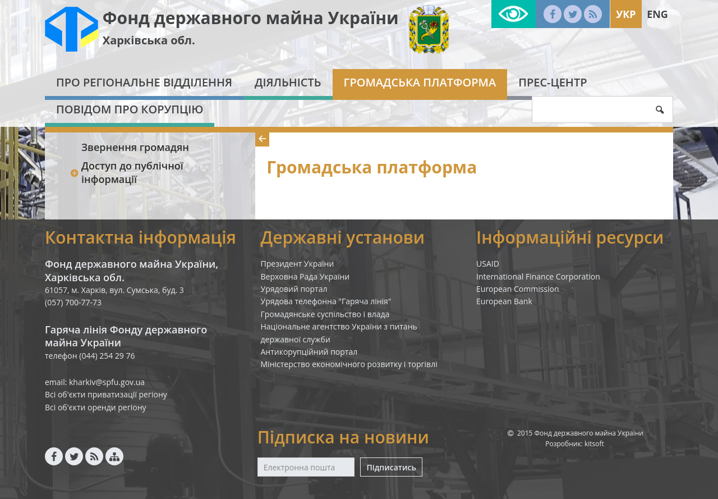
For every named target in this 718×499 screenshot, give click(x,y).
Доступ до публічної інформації (126, 172)
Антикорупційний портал (309, 351)
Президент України (297, 263)
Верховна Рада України (305, 276)
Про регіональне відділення (144, 82)
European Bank (504, 301)
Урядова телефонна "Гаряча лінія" (326, 301)
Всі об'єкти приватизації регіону (106, 394)
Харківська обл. (149, 40)
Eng (657, 14)
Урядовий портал (294, 288)
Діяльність (288, 82)
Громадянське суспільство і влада (325, 314)
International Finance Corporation (538, 276)
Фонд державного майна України (251, 17)
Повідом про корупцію (129, 109)
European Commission (517, 288)
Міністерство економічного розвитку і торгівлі (349, 364)
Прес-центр (552, 82)
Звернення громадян (135, 147)
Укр (626, 14)
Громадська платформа (420, 82)
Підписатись (391, 467)
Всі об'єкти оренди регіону (95, 407)
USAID (487, 263)
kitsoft (594, 443)
